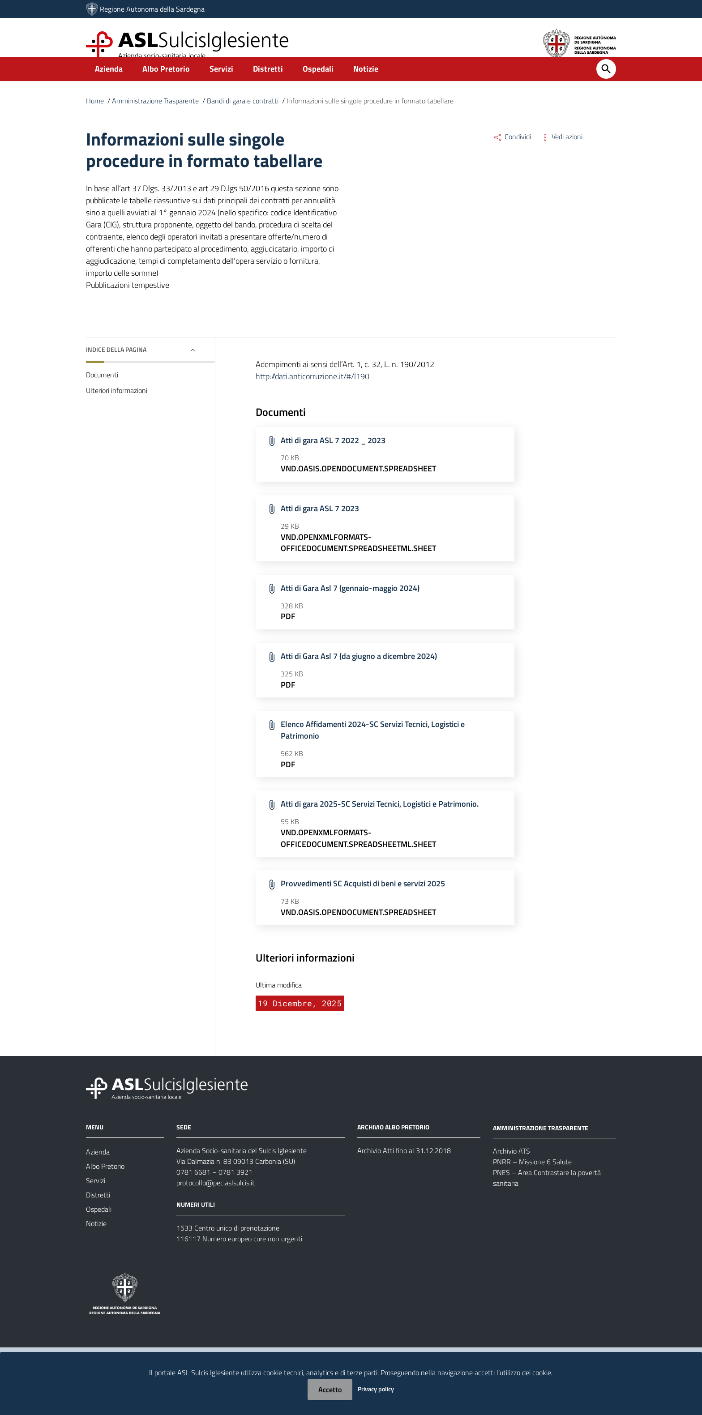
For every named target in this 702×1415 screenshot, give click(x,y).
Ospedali (318, 83)
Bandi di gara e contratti (242, 115)
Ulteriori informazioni (116, 405)
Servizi (221, 83)
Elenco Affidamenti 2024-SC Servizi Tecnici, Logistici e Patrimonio (373, 745)
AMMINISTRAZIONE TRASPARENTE (540, 1142)
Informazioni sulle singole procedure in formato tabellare (370, 115)
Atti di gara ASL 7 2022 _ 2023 (333, 455)
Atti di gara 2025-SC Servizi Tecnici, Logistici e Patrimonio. (380, 818)
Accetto (330, 1389)
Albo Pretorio (166, 83)
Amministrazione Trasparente (155, 115)
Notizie (365, 83)
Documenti (102, 389)
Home (95, 115)
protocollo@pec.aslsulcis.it (215, 1197)
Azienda (109, 83)
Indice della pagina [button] (116, 364)
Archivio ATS (511, 1165)
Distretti (268, 83)
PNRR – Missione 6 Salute (532, 1176)
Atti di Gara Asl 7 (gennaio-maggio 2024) (350, 602)
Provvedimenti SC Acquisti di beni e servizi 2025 (363, 898)
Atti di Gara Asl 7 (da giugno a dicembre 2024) (359, 671)
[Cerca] (606, 84)
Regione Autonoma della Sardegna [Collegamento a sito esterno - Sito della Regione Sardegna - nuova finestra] (152, 9)
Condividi (512, 151)
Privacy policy (376, 1389)
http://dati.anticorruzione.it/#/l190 (312, 391)
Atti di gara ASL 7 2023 (320, 523)
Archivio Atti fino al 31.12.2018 (404, 1164)
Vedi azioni (561, 151)
